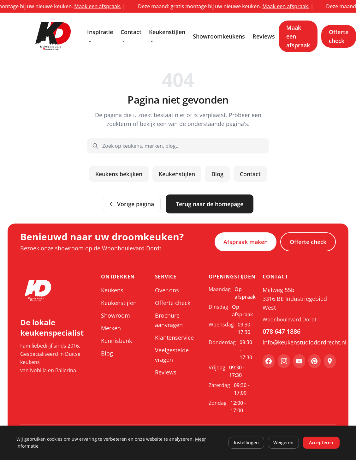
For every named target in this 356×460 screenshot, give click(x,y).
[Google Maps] (330, 361)
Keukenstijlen (167, 36)
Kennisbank (116, 340)
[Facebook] (269, 361)
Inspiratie (100, 36)
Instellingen (246, 442)
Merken (111, 328)
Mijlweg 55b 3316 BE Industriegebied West (295, 298)
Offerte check (338, 36)
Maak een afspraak (298, 36)
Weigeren (283, 442)
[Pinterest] (314, 361)
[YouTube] (299, 361)
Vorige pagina (132, 204)
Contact (131, 36)
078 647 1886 (281, 331)
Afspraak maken (245, 242)
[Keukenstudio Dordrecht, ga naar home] (53, 36)
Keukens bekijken (118, 174)
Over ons (167, 290)
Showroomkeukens (219, 36)
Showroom (115, 315)
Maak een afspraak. (104, 6)
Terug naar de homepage (209, 204)
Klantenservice (174, 337)
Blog (217, 174)
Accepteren (321, 442)
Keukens (112, 290)
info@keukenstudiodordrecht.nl (299, 342)
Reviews (263, 36)
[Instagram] (284, 361)
